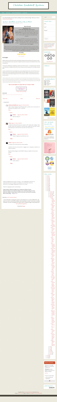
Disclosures (8, 12)
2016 (47, 188)
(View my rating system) (21, 56)
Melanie (14, 114)
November (51, 193)
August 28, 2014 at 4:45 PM (22, 134)
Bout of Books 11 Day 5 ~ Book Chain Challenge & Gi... (53, 234)
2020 (48, 183)
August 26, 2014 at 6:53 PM (23, 105)
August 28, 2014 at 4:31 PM (22, 114)
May (50, 349)
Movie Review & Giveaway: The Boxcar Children (53, 245)
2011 (47, 357)
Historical (14, 94)
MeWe (50, 61)
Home (3, 12)
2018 (47, 185)
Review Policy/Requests (16, 12)
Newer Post (5, 98)
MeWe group (47, 45)
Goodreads (24, 91)
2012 (47, 356)
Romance (20, 94)
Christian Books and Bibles (7, 19)
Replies (11, 112)
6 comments (21, 23)
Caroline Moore (20, 393)
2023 (48, 179)
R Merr (10, 123)
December (51, 191)
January (50, 354)
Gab (52, 61)
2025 (48, 177)
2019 (47, 184)
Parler (48, 61)
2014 (47, 190)
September (51, 195)
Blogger (23, 206)
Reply (9, 109)
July (49, 346)
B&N (21, 91)
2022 (48, 180)
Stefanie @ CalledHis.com (13, 105)
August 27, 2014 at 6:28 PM (16, 123)
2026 (48, 175)
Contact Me (25, 12)
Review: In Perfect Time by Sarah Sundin (52, 273)
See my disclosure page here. (21, 203)
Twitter (53, 45)
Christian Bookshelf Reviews (28, 5)
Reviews (17, 94)
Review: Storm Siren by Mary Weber (52, 239)
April (50, 350)
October (50, 194)
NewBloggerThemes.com (34, 393)
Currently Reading (49, 89)
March (50, 351)
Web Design (40, 393)
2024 (48, 178)
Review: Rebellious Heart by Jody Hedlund (17, 22)
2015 (47, 189)
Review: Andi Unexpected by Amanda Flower (53, 290)
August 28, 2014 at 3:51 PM (17, 142)
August (50, 196)
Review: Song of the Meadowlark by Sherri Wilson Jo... (53, 250)
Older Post (38, 98)
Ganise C (10, 142)
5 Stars (7, 94)
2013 (47, 355)
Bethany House (10, 94)
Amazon (18, 91)
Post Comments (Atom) (12, 197)
